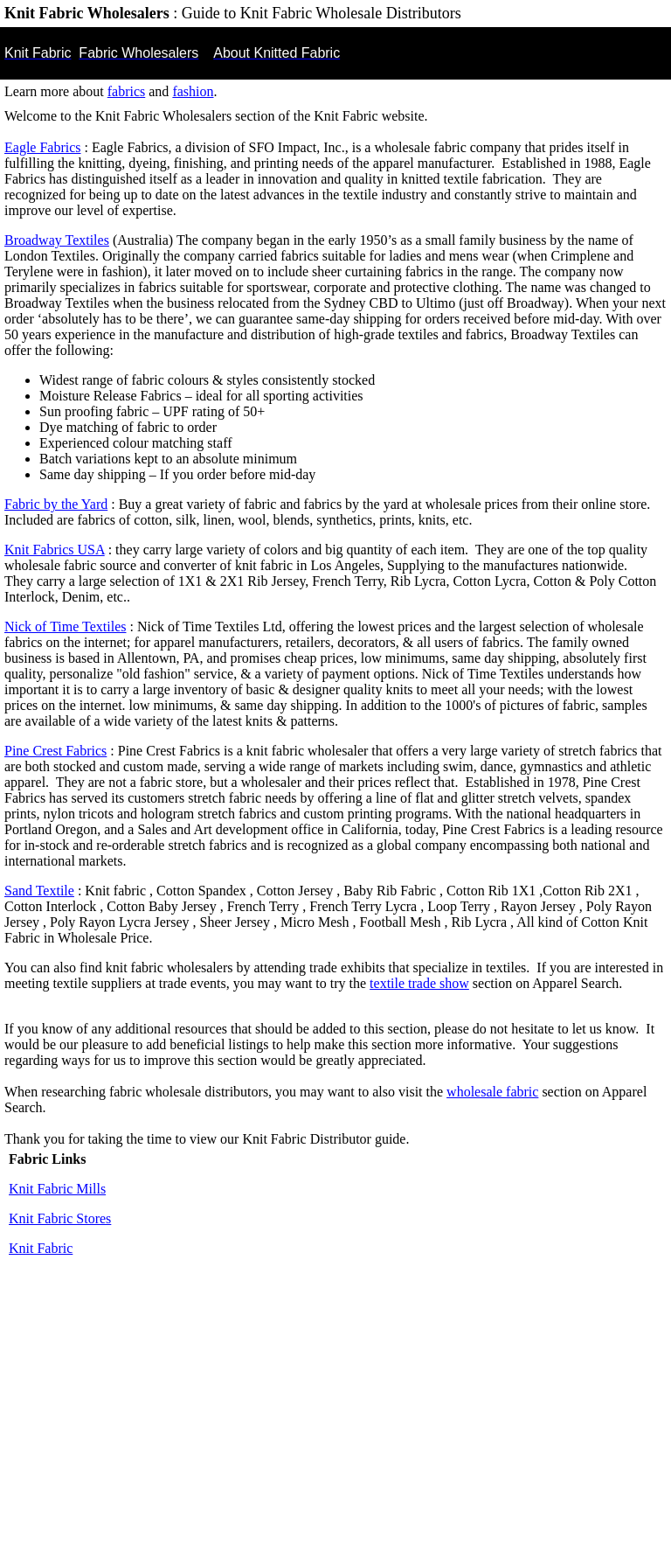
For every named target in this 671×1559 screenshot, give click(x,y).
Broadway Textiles (56, 240)
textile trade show (419, 983)
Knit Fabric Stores (60, 1218)
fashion (192, 91)
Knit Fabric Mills (57, 1188)
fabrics (126, 91)
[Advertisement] (335, 1423)
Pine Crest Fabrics (55, 750)
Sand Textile (39, 890)
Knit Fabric (41, 1248)
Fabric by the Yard (55, 504)
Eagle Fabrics (42, 147)
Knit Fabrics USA (54, 549)
